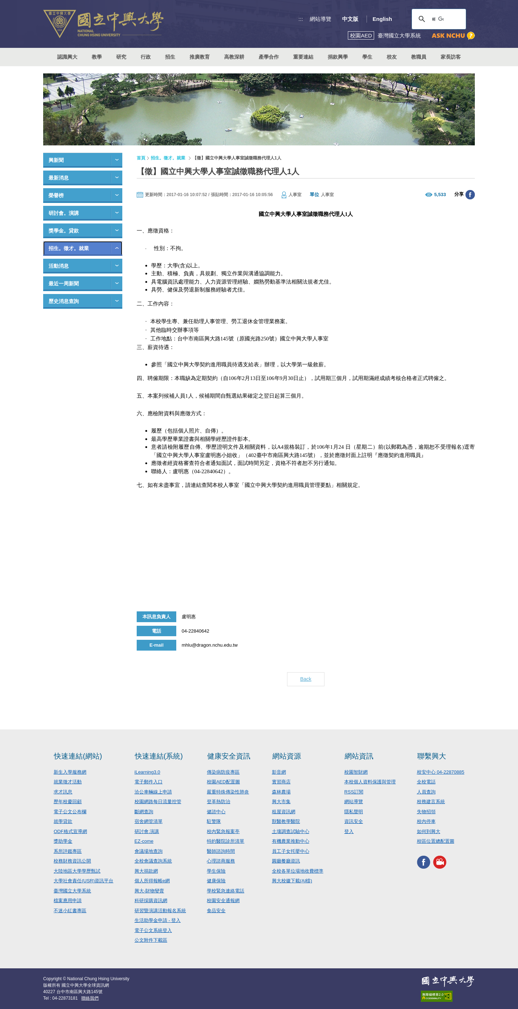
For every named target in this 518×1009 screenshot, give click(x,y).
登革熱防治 (218, 801)
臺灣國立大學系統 (72, 890)
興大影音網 (439, 862)
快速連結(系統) (159, 756)
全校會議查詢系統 (153, 861)
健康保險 (216, 880)
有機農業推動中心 (290, 841)
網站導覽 (320, 19)
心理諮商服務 (221, 861)
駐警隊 (214, 821)
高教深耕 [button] (234, 57)
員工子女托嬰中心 (290, 851)
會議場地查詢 (149, 851)
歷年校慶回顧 (68, 801)
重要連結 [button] (303, 57)
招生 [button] (170, 57)
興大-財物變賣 (149, 890)
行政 (146, 57)
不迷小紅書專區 (70, 910)
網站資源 (286, 756)
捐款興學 (338, 57)
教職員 (418, 57)
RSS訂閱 (353, 792)
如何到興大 (428, 831)
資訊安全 (353, 821)
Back (305, 679)
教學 (97, 57)
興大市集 (281, 801)
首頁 (141, 157)
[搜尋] (438, 19)
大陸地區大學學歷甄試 (77, 871)
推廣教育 (200, 57)
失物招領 (426, 811)
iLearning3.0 (147, 772)
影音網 (279, 772)
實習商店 (281, 781)
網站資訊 (359, 756)
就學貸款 (63, 821)
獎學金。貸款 (64, 231)
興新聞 (56, 160)
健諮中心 (216, 811)
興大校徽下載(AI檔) (292, 880)
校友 (392, 57)
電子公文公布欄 (70, 811)
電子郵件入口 (149, 781)
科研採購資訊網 (151, 900)
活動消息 (59, 266)
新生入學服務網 (70, 772)
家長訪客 (451, 57)
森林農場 (281, 792)
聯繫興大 (431, 756)
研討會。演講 (64, 213)
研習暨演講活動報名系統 (160, 910)
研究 (121, 57)
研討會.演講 (147, 831)
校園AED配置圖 (223, 781)
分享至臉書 (470, 194)
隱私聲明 (353, 811)
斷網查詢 (144, 811)
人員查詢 (426, 792)
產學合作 (269, 57)
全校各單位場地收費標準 (297, 871)
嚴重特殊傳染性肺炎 (228, 792)
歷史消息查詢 (64, 301)
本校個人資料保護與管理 (370, 781)
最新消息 (59, 178)
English (382, 19)
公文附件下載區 (151, 940)
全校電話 (426, 781)
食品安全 (216, 910)
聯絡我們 (90, 998)
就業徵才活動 (68, 781)
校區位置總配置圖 (435, 841)
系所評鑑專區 (68, 851)
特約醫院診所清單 (225, 841)
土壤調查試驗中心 (290, 831)
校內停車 (426, 821)
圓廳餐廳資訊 (286, 861)
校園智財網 (356, 772)
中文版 (350, 19)
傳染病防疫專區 (223, 772)
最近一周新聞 (64, 283)
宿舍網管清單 (149, 821)
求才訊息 (63, 792)
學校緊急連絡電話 (225, 890)
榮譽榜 (56, 195)
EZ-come (144, 841)
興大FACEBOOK (423, 862)
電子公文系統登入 (153, 930)
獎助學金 (63, 841)
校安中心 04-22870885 (440, 772)
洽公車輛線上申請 (153, 792)
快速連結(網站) (78, 756)
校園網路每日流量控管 (158, 801)
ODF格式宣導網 (70, 831)
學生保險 (216, 871)
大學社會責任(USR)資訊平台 (83, 880)
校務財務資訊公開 (72, 861)
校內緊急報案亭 (223, 831)
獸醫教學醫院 (286, 821)
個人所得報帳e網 (152, 880)
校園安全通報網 (223, 900)
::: (301, 19)
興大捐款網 (146, 871)
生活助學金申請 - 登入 (158, 920)
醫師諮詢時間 (221, 851)
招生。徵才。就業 (69, 248)
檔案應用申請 (68, 900)
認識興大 (67, 57)
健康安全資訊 (228, 756)
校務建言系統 (431, 801)
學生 (367, 57)
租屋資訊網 (283, 811)
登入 (349, 831)
